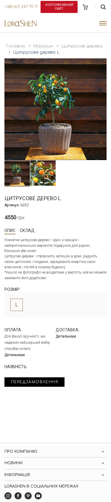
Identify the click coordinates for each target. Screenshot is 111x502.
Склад (27, 230)
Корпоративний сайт (59, 7)
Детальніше (14, 355)
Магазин (43, 46)
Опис (9, 230)
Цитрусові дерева (81, 46)
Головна (15, 46)
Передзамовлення (34, 382)
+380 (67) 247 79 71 (21, 7)
